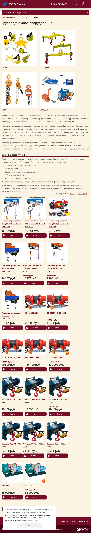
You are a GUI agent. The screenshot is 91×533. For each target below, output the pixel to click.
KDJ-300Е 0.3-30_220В (11, 357)
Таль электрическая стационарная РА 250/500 (32, 268)
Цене (72, 194)
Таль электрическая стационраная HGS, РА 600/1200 (12, 224)
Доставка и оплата (66, 521)
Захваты (5, 67)
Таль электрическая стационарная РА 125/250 (56, 268)
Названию (82, 194)
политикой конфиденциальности (18, 520)
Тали (4, 109)
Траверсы (44, 67)
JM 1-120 (28, 485)
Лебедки (44, 109)
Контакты (83, 521)
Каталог (12, 17)
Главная (5, 17)
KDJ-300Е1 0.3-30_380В (56, 313)
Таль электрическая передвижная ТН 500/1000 (11, 268)
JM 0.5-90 (5, 485)
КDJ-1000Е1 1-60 (55, 357)
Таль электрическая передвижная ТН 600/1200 (11, 316)
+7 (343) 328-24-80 (58, 4)
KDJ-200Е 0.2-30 (31, 313)
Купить (12, 235)
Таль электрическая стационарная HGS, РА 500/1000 (35, 224)
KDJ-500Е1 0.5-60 (32, 357)
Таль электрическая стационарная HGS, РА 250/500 (59, 224)
